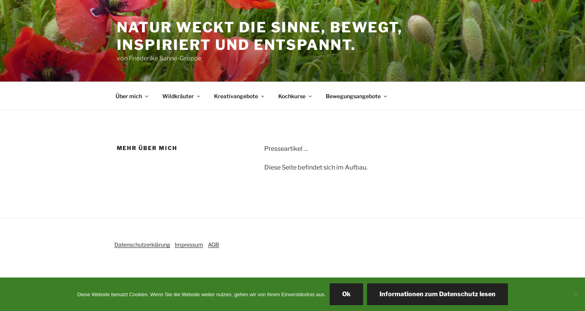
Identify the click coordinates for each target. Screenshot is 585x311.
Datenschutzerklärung (142, 244)
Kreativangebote (239, 96)
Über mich (132, 96)
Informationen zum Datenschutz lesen (437, 294)
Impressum (189, 244)
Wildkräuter (181, 96)
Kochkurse (295, 96)
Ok (346, 294)
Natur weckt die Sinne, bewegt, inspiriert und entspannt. (260, 36)
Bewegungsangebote (357, 96)
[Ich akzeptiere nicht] (575, 294)
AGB (213, 244)
